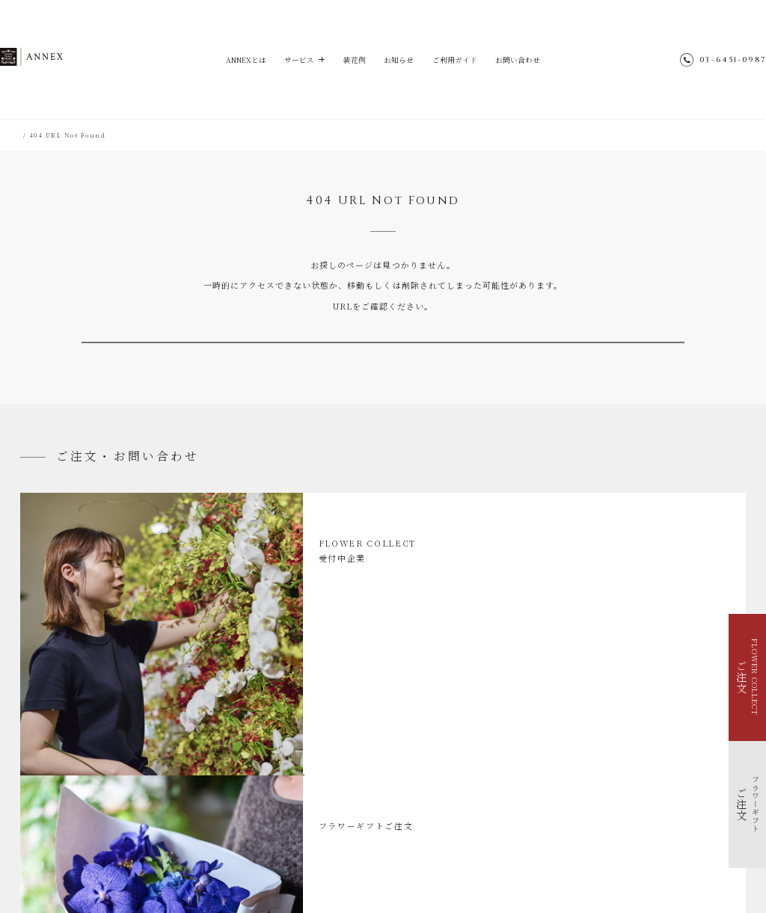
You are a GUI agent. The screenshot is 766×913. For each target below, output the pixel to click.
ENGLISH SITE (531, 785)
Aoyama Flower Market (267, 864)
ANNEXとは (237, 60)
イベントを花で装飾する (69, 780)
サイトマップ (526, 772)
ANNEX (61, 59)
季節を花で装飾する (64, 792)
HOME (31, 135)
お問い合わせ (526, 60)
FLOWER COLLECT (67, 754)
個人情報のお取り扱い (540, 798)
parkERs (447, 864)
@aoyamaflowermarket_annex (590, 746)
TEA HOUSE (397, 864)
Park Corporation (507, 864)
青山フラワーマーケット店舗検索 (556, 838)
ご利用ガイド (459, 60)
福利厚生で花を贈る (64, 805)
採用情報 (519, 825)
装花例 (352, 60)
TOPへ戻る (383, 359)
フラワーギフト (58, 767)
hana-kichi (342, 864)
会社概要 (519, 812)
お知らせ (399, 60)
